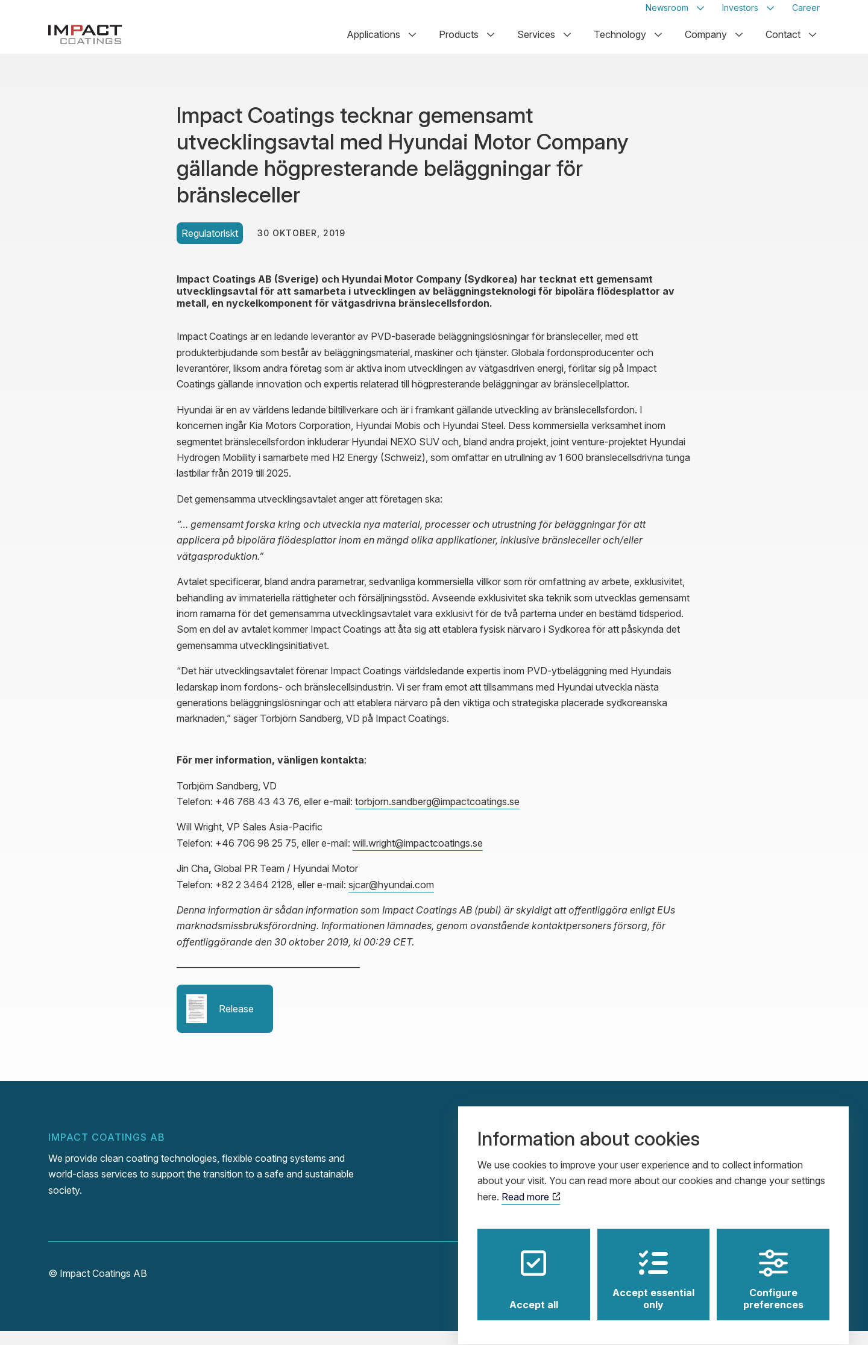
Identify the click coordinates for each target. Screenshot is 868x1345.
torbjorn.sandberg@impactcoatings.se (437, 815)
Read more (531, 1186)
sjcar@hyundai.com (391, 898)
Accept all (533, 1269)
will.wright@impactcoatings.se (418, 857)
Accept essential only (653, 1269)
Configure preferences (773, 1269)
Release (220, 1022)
